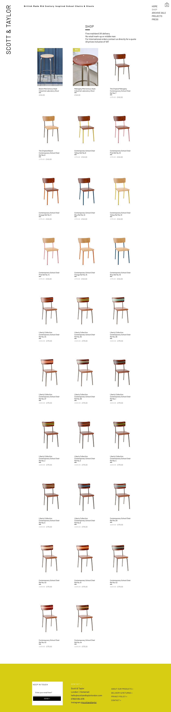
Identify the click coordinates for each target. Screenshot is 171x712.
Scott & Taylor (77, 688)
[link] (167, 4)
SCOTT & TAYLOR (8, 29)
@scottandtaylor (89, 702)
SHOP (154, 9)
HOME (154, 6)
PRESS (155, 19)
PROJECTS (157, 16)
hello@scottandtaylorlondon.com (86, 695)
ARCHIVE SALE (159, 12)
